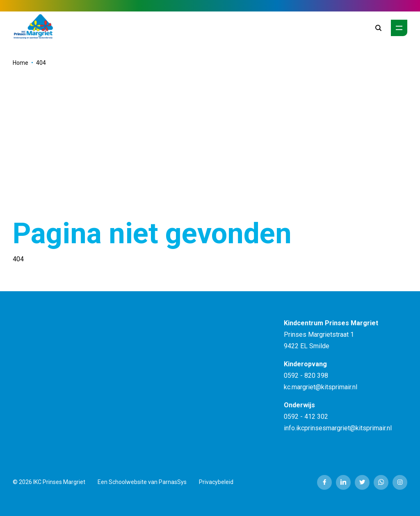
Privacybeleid (216, 482)
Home (20, 62)
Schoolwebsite (128, 482)
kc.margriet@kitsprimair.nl (320, 387)
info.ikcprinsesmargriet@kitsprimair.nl (338, 428)
